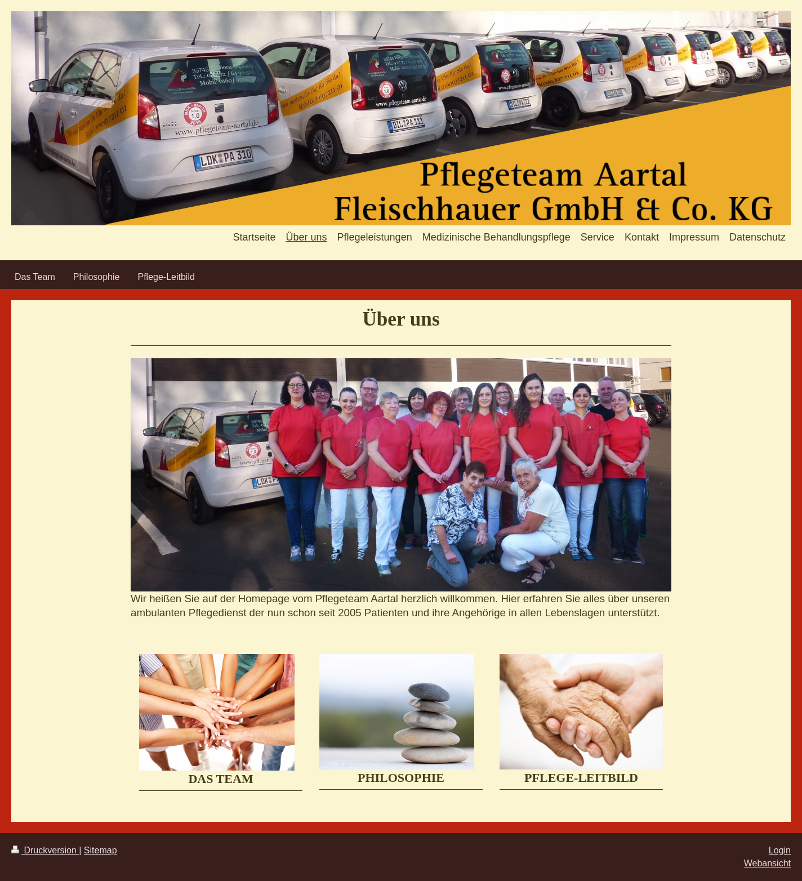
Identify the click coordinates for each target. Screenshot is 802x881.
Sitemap (100, 850)
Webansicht (767, 863)
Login (780, 850)
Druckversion (45, 850)
